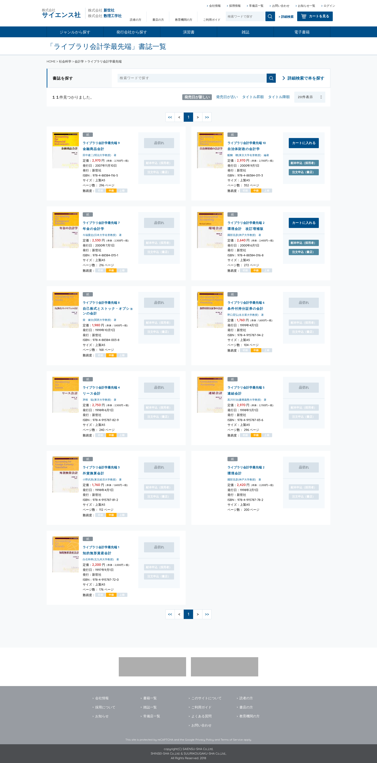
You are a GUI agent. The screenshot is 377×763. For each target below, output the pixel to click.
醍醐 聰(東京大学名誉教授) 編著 (248, 155)
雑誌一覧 (150, 707)
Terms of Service (231, 739)
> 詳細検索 (286, 17)
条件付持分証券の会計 (245, 308)
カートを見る (319, 16)
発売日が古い (227, 97)
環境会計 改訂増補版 (245, 229)
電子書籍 (302, 32)
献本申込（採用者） (304, 163)
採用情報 (235, 5)
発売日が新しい (197, 97)
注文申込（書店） (303, 172)
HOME (51, 61)
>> (207, 117)
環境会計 (234, 473)
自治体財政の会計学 (243, 149)
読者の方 (135, 19)
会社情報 (215, 5)
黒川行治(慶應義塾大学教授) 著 (246, 399)
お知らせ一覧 (306, 5)
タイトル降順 (279, 97)
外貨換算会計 (93, 473)
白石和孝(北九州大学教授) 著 (101, 559)
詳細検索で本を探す (306, 78)
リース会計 (92, 393)
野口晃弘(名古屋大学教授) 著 (245, 315)
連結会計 (234, 393)
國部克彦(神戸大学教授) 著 (244, 235)
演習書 (189, 32)
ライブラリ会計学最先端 (100, 143)
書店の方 (158, 19)
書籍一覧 (150, 698)
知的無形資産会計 (97, 553)
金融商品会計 (93, 149)
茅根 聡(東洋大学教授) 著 (99, 399)
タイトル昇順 (253, 97)
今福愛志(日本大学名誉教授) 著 (102, 235)
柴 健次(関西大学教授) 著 (99, 320)
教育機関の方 (183, 19)
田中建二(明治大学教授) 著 (99, 155)
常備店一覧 (256, 5)
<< (170, 117)
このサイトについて (206, 698)
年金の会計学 (93, 229)
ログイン (329, 5)
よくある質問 (201, 716)
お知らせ (102, 716)
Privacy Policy (204, 739)
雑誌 (245, 32)
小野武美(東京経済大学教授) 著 (102, 479)
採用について (105, 707)
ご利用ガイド (211, 19)
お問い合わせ (280, 5)
